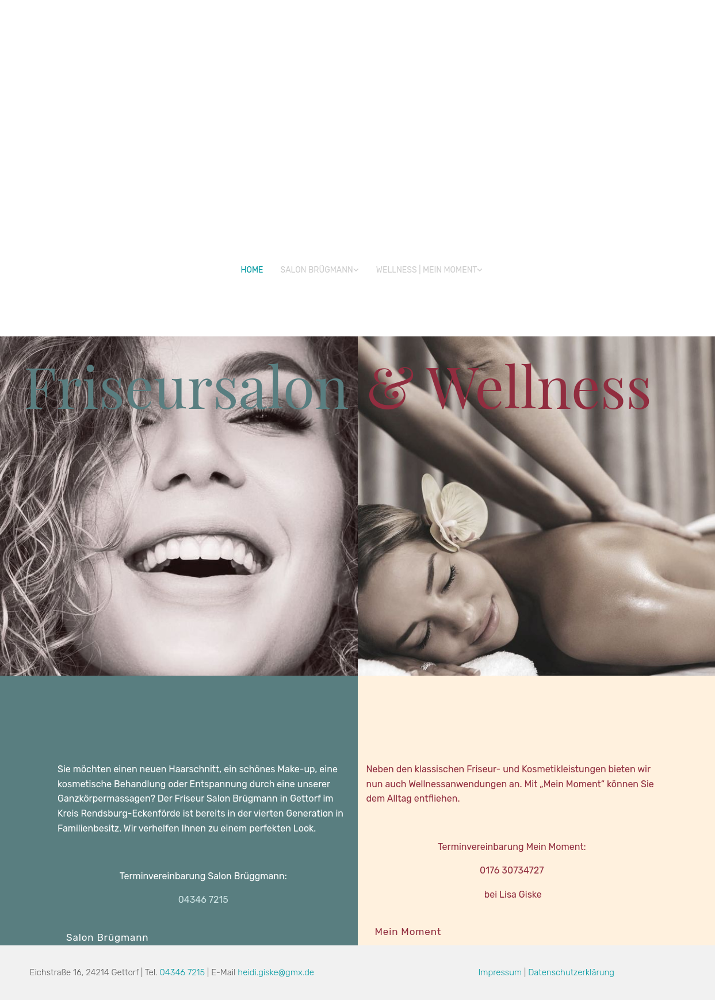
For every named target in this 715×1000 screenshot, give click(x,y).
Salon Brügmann (317, 270)
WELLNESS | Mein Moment (426, 270)
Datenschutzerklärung (571, 972)
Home (252, 270)
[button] (108, 937)
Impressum (500, 972)
